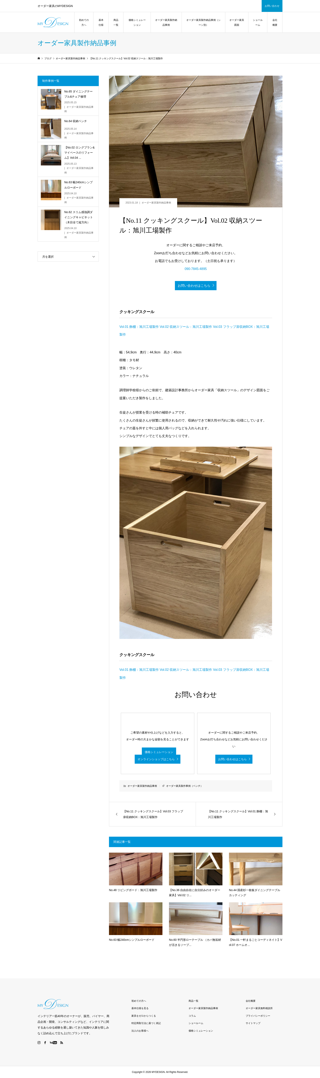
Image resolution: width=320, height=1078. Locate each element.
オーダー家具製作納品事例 (166, 22)
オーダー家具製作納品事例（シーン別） (203, 22)
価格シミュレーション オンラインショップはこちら (155, 755)
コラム (192, 1015)
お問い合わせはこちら (194, 285)
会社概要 (274, 22)
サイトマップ (253, 1023)
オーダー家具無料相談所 (259, 1008)
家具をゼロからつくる (143, 1015)
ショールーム (258, 22)
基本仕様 (101, 22)
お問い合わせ (272, 5)
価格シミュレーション (137, 22)
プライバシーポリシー (258, 1015)
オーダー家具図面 (236, 22)
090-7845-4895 (196, 269)
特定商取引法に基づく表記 (146, 1023)
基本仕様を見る (140, 1008)
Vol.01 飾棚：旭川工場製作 (139, 326)
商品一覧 (115, 22)
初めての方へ (84, 22)
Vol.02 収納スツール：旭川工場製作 (186, 326)
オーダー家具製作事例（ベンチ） (184, 786)
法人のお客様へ (140, 1030)
